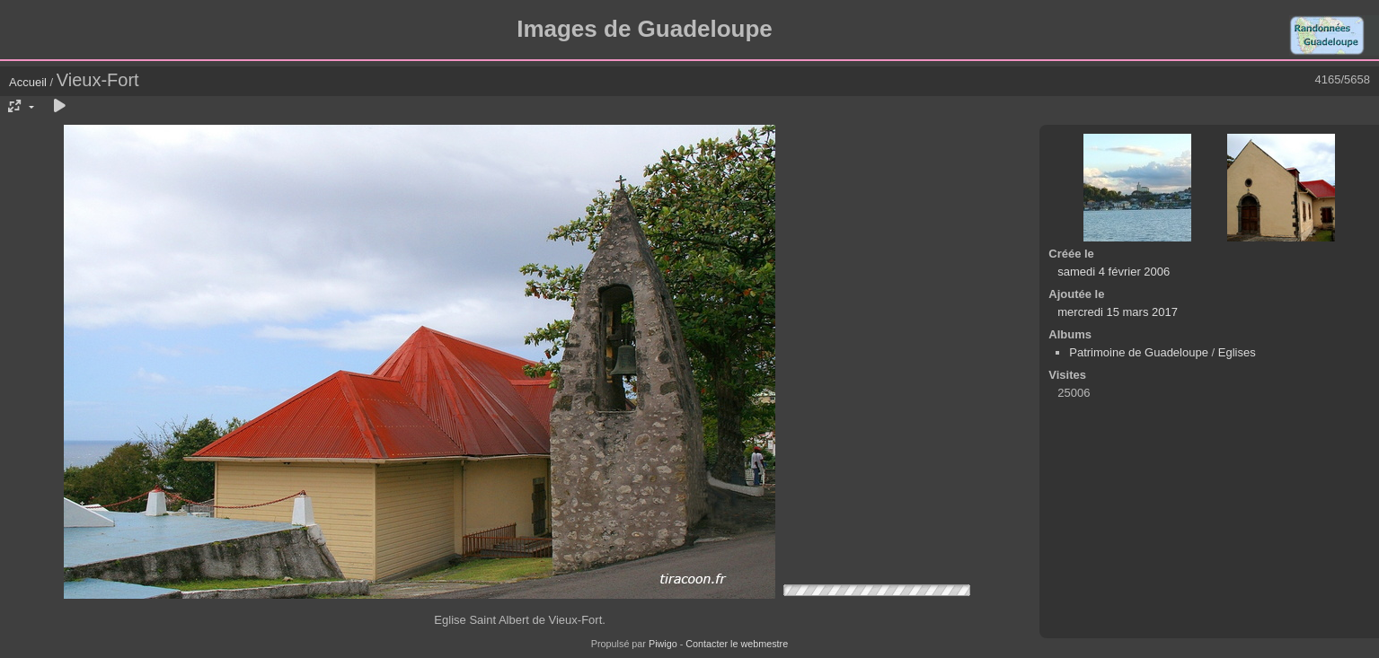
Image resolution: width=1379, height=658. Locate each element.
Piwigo (663, 643)
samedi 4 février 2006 (1113, 271)
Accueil (28, 82)
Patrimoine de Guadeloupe (1138, 352)
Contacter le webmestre (736, 643)
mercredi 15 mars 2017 (1117, 312)
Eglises (1237, 352)
